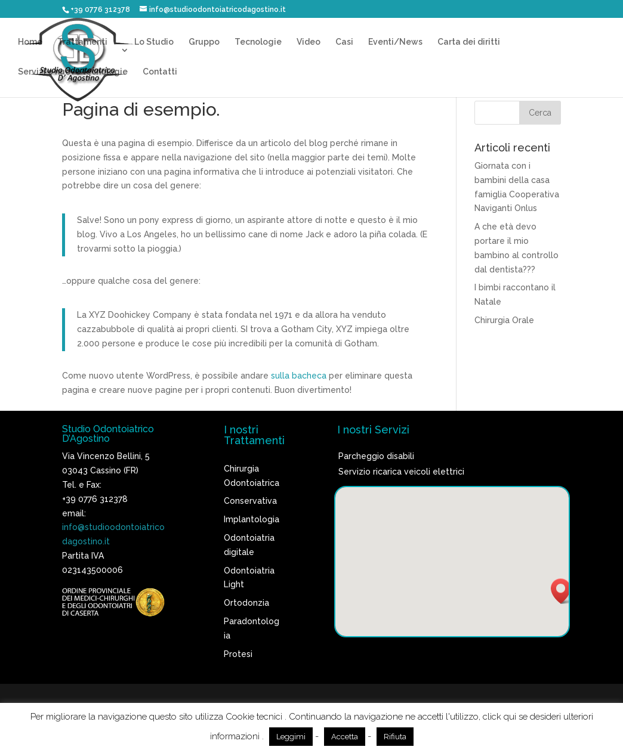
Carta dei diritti (468, 42)
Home (30, 42)
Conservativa (250, 501)
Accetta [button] (344, 736)
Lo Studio (154, 42)
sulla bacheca (298, 375)
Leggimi (291, 736)
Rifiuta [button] (395, 736)
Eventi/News (395, 42)
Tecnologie (258, 42)
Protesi (238, 654)
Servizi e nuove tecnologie (73, 71)
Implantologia (251, 519)
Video (308, 42)
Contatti (160, 71)
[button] (564, 591)
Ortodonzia (246, 603)
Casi (344, 42)
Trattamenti (82, 42)
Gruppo (204, 42)
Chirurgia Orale (504, 320)
